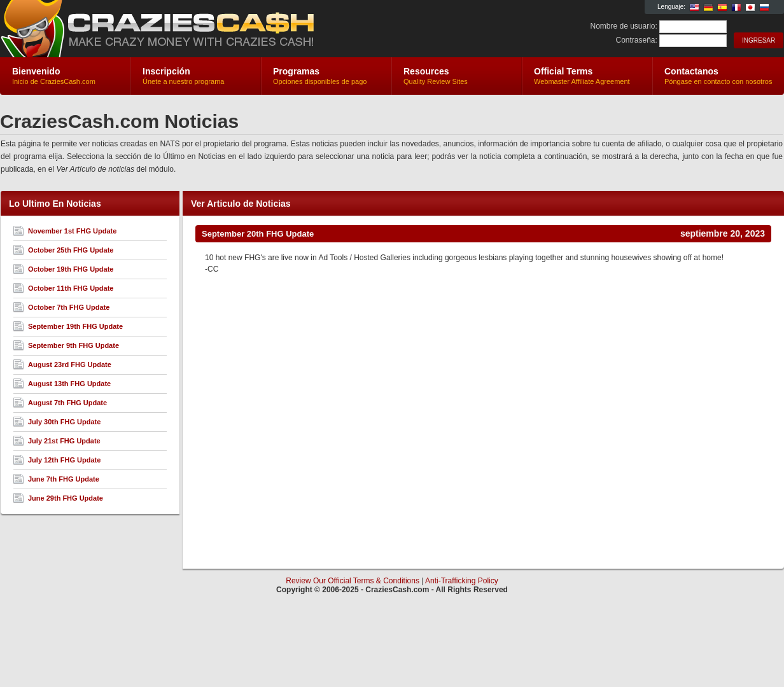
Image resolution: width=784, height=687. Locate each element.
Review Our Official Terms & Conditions (352, 580)
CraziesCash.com (152, 29)
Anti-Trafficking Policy (461, 580)
